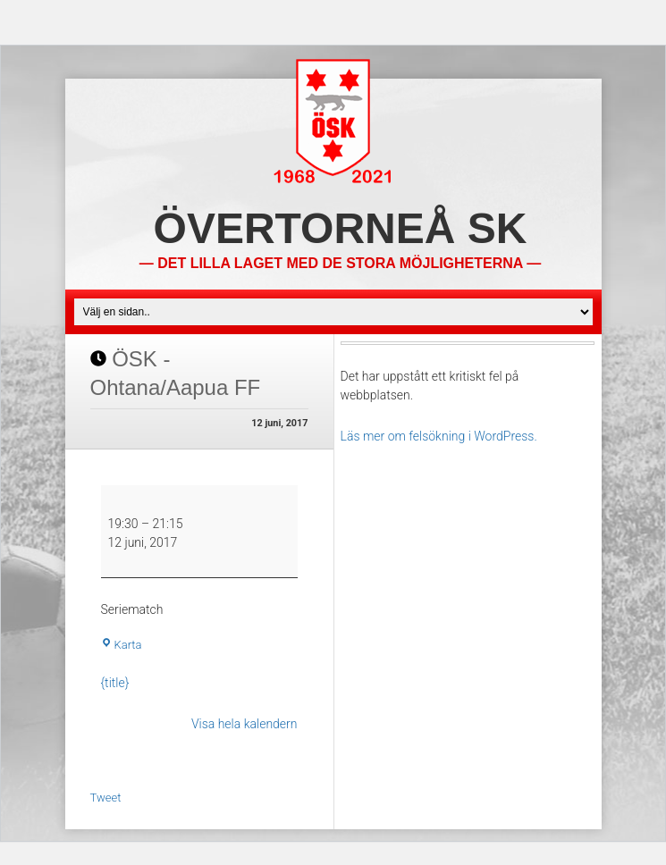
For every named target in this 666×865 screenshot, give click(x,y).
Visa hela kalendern (244, 724)
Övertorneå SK (340, 228)
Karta (121, 644)
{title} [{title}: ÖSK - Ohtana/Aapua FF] (115, 683)
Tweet (106, 797)
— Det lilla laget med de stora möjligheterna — (340, 263)
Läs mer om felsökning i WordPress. (439, 436)
